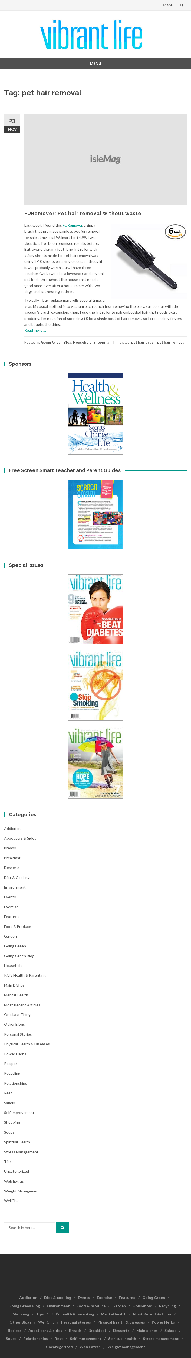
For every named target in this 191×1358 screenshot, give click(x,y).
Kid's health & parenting (25, 975)
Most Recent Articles (22, 1005)
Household (82, 342)
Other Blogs (14, 1024)
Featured (11, 916)
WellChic (11, 1200)
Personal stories (18, 1034)
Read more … (35, 330)
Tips (8, 1161)
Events (10, 897)
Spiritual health (17, 1142)
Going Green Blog (56, 342)
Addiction (12, 828)
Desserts (12, 867)
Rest (8, 1093)
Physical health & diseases (27, 1044)
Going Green (15, 946)
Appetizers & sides (20, 838)
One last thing (17, 1014)
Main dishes (14, 985)
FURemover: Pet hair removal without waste (82, 213)
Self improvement (19, 1112)
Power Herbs (15, 1054)
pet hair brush (143, 342)
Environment (15, 887)
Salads (9, 1103)
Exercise (11, 907)
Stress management (21, 1152)
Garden (10, 936)
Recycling (12, 1073)
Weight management (22, 1191)
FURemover (72, 225)
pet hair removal (171, 342)
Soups (9, 1132)
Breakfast (12, 858)
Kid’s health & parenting (72, 1314)
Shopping (101, 342)
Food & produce (17, 926)
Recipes (11, 1063)
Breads (10, 848)
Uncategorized (16, 1171)
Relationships (15, 1083)
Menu (168, 5)
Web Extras (14, 1181)
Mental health (16, 995)
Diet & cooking (17, 877)
